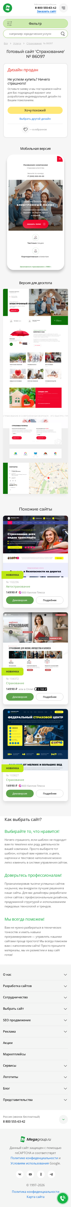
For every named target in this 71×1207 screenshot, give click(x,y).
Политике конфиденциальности (34, 1158)
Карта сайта (35, 1197)
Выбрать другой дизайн (35, 118)
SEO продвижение (17, 1020)
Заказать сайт (46, 11)
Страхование (15, 683)
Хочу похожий (35, 110)
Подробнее (49, 600)
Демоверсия (19, 600)
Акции (8, 1043)
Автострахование (18, 586)
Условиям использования (30, 1163)
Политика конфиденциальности (35, 1192)
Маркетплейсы (14, 1054)
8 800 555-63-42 (45, 7)
